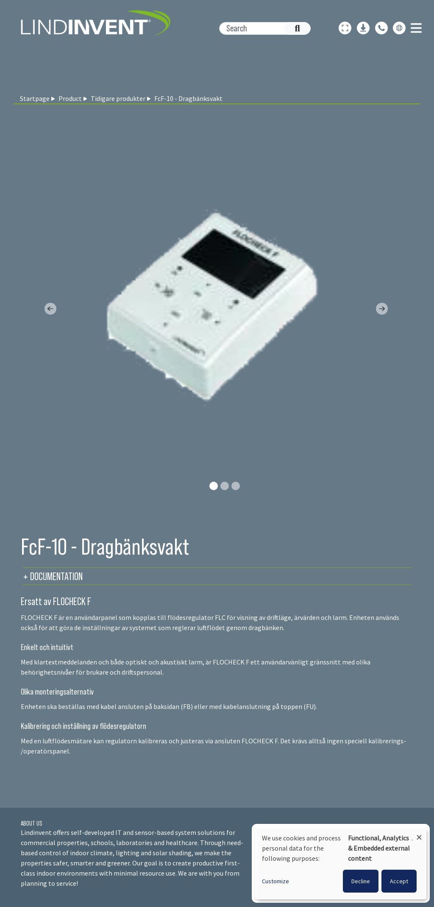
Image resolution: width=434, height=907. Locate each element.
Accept (399, 881)
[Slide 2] (235, 486)
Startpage (35, 98)
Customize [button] (275, 881)
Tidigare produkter (118, 98)
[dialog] (341, 863)
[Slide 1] (224, 486)
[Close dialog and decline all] (419, 833)
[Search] (260, 28)
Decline (360, 881)
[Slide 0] (213, 486)
